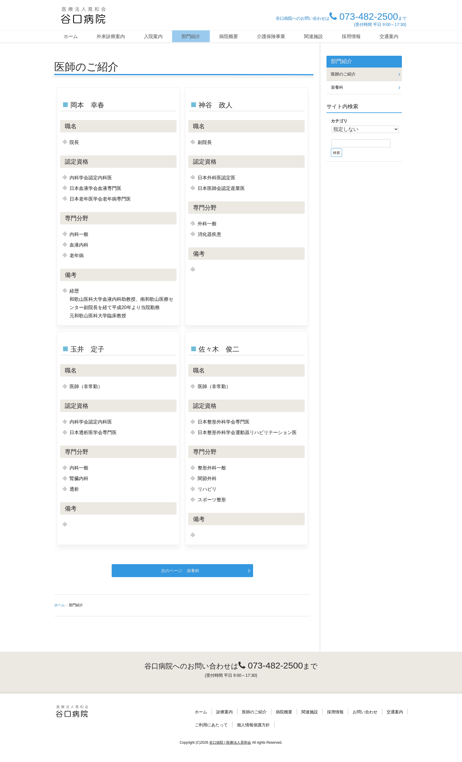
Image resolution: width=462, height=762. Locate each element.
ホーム (71, 36)
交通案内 (389, 36)
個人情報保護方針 (253, 724)
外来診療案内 (111, 36)
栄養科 (193, 570)
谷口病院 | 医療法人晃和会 (230, 742)
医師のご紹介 (343, 74)
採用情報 (351, 36)
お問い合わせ (365, 712)
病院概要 (228, 36)
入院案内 (153, 36)
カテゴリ (339, 121)
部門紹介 (191, 36)
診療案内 (224, 712)
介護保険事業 (271, 36)
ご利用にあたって (211, 724)
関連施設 (313, 36)
